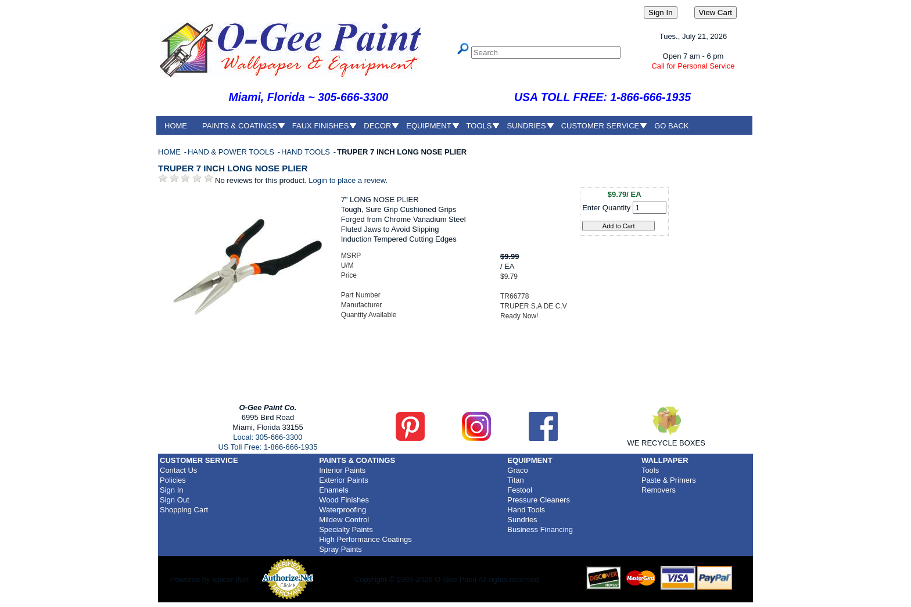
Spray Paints (340, 549)
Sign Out (174, 499)
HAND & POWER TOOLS (232, 152)
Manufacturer (361, 305)
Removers (658, 490)
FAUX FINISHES (320, 125)
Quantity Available (369, 315)
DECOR (377, 125)
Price (349, 275)
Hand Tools (526, 509)
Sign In (171, 490)
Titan (515, 480)
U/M (347, 265)
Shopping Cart (184, 509)
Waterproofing (342, 509)
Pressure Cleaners (538, 499)
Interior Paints (342, 470)
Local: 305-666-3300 (267, 437)
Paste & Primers (668, 480)
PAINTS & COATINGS (239, 125)
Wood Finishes (344, 499)
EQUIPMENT (428, 125)
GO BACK (671, 125)
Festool (519, 490)
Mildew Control (344, 519)
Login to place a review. (348, 180)
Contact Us (178, 470)
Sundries (522, 519)
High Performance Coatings (365, 539)
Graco (517, 470)
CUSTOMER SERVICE (600, 125)
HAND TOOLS (306, 152)
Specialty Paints (346, 529)
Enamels (334, 490)
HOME (175, 125)
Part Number (361, 295)
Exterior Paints (343, 480)
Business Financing (540, 529)
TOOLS (479, 125)
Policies (173, 480)
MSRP (351, 256)
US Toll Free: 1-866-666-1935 (267, 447)
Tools (650, 470)
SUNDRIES (526, 125)
